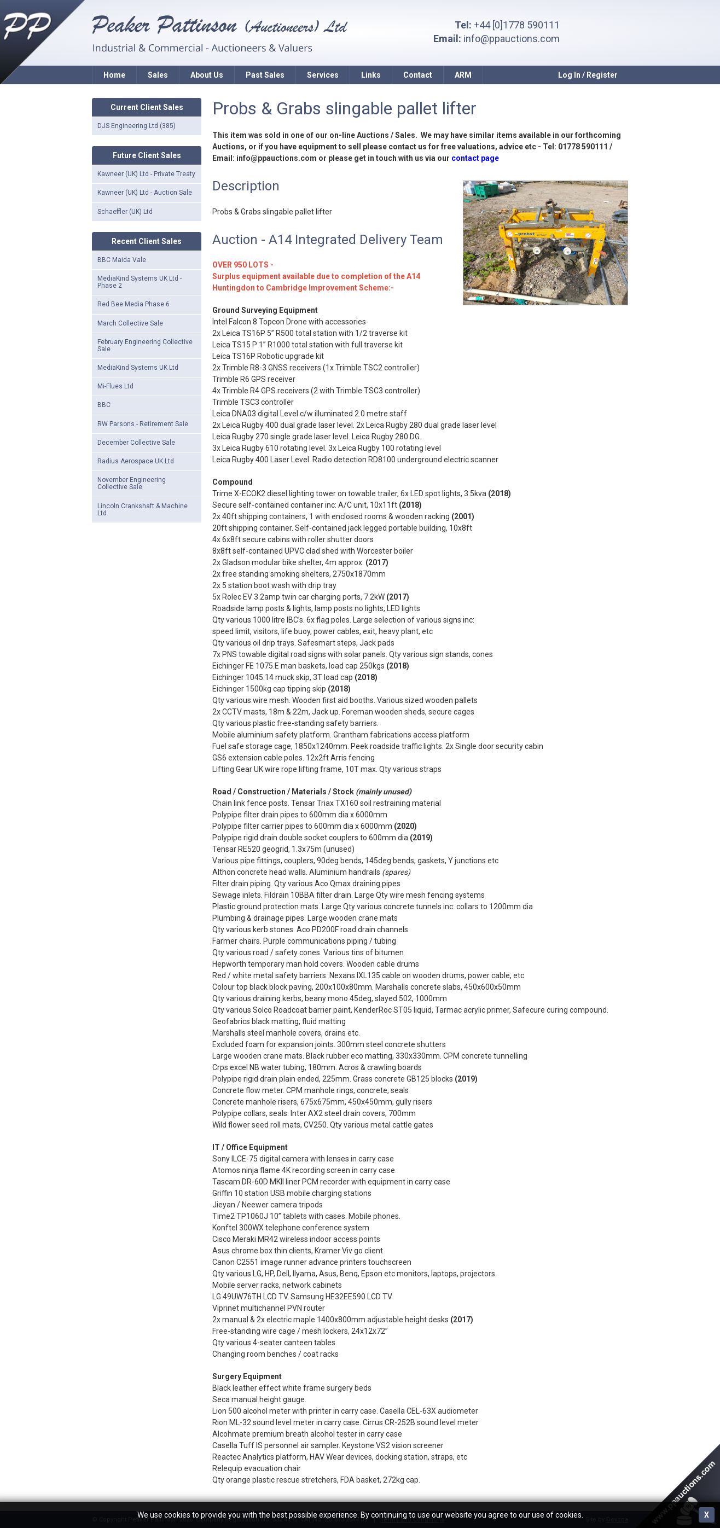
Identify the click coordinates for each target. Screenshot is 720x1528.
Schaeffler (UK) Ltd (125, 212)
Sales (158, 75)
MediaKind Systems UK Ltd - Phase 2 (139, 282)
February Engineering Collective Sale (145, 345)
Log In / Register (588, 75)
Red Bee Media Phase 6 (133, 304)
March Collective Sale (130, 323)
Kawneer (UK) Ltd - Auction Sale (144, 192)
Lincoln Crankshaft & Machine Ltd (142, 509)
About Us (206, 75)
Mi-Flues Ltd (115, 386)
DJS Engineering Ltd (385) (136, 126)
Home (114, 75)
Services (323, 75)
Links (371, 75)
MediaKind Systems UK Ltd (137, 367)
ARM (463, 75)
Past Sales (265, 75)
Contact (417, 75)
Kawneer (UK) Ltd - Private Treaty (146, 174)
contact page (475, 158)
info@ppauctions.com (511, 38)
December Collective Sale (136, 442)
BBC (104, 405)
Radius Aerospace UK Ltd (135, 461)
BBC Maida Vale (121, 260)
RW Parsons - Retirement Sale (142, 424)
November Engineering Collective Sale (131, 483)
